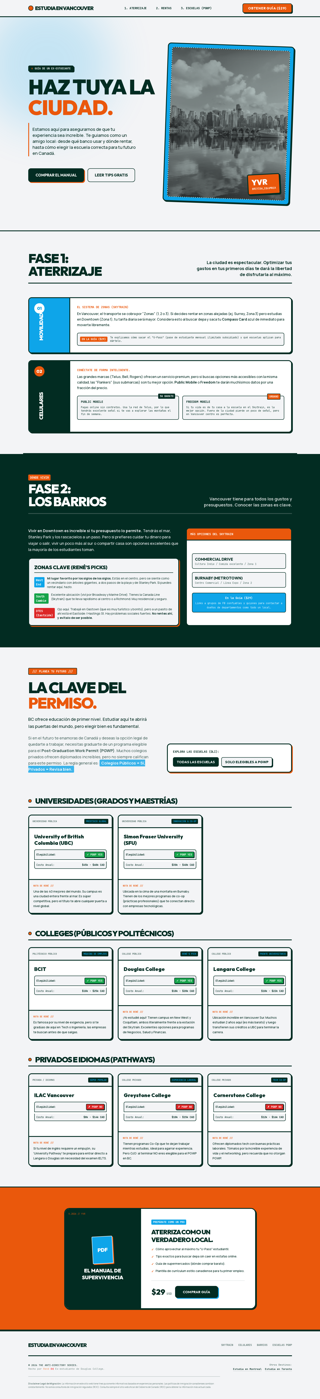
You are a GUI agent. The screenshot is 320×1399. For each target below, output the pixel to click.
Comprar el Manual (56, 175)
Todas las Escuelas (196, 762)
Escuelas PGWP (282, 1345)
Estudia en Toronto (278, 1369)
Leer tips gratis (111, 175)
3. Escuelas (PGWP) (196, 8)
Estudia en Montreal (247, 1369)
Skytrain (227, 1345)
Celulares (245, 1345)
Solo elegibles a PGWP (246, 762)
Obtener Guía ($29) (267, 8)
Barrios (262, 1345)
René (46, 1368)
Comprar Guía (196, 1292)
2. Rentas (163, 8)
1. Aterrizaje (135, 8)
